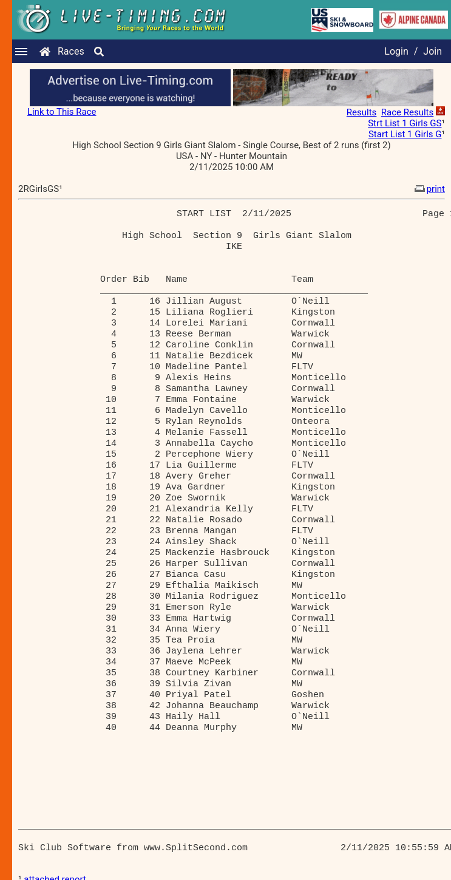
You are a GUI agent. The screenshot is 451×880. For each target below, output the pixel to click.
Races (71, 51)
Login (396, 51)
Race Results (407, 112)
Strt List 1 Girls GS (404, 123)
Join (432, 51)
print (428, 188)
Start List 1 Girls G (405, 134)
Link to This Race (62, 111)
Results (362, 112)
